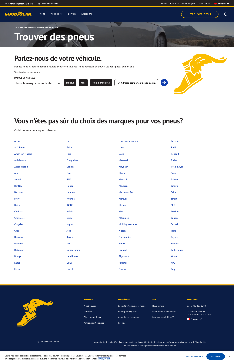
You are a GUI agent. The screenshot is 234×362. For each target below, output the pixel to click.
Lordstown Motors (128, 141)
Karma (70, 237)
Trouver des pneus (201, 14)
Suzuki (174, 224)
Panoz (122, 243)
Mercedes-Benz (126, 192)
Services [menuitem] (72, 13)
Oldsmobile (125, 237)
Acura (17, 141)
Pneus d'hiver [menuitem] (56, 13)
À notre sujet (90, 306)
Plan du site (200, 342)
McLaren (123, 185)
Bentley (18, 185)
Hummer (71, 192)
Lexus (69, 262)
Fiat (68, 141)
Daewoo (18, 237)
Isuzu (69, 217)
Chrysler (18, 224)
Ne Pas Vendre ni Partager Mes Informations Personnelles (150, 345)
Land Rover (72, 256)
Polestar (123, 262)
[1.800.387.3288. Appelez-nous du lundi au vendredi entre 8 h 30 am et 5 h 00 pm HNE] (196, 306)
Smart (174, 198)
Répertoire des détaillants (164, 311)
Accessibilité (100, 342)
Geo (69, 173)
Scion (174, 192)
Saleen (174, 179)
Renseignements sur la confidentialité (136, 342)
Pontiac (122, 269)
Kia (68, 243)
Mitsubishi (124, 217)
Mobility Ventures (128, 224)
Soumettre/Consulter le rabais (132, 306)
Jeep (69, 230)
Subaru (174, 217)
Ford (69, 153)
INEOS (70, 205)
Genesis (70, 166)
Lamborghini (73, 249)
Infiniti (70, 211)
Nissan (122, 230)
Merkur (122, 205)
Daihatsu (18, 243)
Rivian (174, 160)
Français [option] (220, 3)
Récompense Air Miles (163, 317)
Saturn (174, 185)
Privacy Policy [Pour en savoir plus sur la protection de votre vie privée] (104, 359)
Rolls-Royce (177, 166)
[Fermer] (229, 356)
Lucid (121, 153)
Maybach (123, 166)
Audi (16, 173)
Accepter (215, 356)
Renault (175, 153)
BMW (17, 198)
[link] (51, 3)
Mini (121, 211)
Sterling (175, 211)
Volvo (174, 256)
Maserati (123, 160)
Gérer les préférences (195, 356)
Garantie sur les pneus (128, 317)
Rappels (121, 322)
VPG (173, 262)
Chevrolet (19, 217)
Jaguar (70, 224)
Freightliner (73, 160)
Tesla (173, 230)
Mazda (122, 173)
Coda (16, 230)
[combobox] (37, 83)
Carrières (88, 311)
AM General (20, 160)
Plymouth (124, 256)
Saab (173, 173)
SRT (173, 205)
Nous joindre (158, 306)
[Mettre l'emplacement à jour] (19, 3)
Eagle (17, 262)
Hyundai (71, 198)
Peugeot (123, 249)
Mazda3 (123, 179)
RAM (173, 147)
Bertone (18, 192)
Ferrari (17, 269)
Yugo (173, 269)
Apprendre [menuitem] (86, 13)
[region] (117, 356)
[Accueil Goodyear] (18, 13)
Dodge (17, 256)
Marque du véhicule (24, 78)
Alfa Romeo (20, 147)
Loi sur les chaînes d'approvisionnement (174, 342)
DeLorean (19, 249)
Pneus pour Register (127, 311)
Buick (17, 205)
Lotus (121, 147)
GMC (69, 179)
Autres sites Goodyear (94, 322)
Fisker (70, 147)
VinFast (175, 243)
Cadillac (18, 211)
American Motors (23, 153)
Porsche (175, 141)
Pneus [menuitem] (42, 13)
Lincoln (70, 269)
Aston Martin (21, 166)
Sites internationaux (93, 317)
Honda (70, 185)
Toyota (174, 237)
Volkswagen (177, 249)
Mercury (123, 198)
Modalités (112, 342)
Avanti (17, 179)
